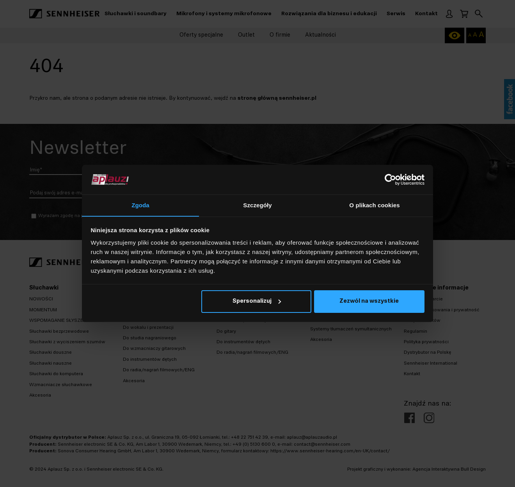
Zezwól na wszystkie (369, 302)
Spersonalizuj (257, 302)
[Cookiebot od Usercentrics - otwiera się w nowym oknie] (390, 179)
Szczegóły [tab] (257, 205)
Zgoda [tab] (140, 205)
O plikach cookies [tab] (374, 205)
